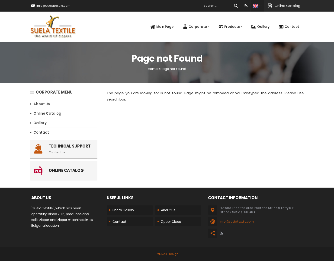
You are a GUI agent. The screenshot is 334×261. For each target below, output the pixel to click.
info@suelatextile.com (53, 6)
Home (153, 68)
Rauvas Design (167, 254)
